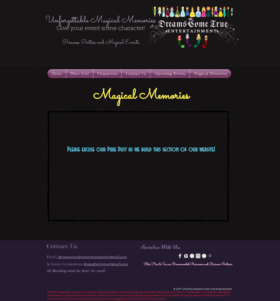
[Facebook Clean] (180, 256)
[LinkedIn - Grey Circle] (204, 256)
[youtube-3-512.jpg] (198, 256)
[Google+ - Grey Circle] (192, 256)
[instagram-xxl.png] (186, 256)
